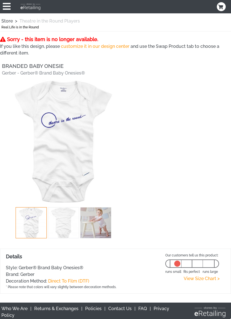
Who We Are (14, 308)
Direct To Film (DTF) (68, 281)
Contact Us (120, 308)
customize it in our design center (95, 46)
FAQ (142, 308)
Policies (93, 308)
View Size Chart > (202, 278)
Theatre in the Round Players (49, 21)
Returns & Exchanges (56, 308)
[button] (31, 222)
